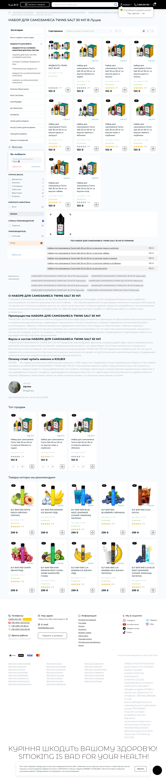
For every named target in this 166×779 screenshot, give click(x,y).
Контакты (82, 629)
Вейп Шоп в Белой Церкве (19, 664)
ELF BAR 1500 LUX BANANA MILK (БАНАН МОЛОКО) (112, 570)
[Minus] (13, 466)
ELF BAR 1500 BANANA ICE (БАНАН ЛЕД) (52, 511)
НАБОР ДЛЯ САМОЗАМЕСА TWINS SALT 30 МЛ (108, 12)
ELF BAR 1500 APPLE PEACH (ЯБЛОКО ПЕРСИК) (20, 513)
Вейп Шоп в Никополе (56, 669)
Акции (81, 645)
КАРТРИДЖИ (16, 102)
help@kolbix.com (46, 628)
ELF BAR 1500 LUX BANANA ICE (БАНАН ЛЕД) (81, 570)
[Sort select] (89, 31)
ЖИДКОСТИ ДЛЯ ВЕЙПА (23, 12)
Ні (143, 13)
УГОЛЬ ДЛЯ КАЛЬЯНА (19, 121)
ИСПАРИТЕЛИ (16, 108)
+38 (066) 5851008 (145, 695)
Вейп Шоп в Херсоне (93, 666)
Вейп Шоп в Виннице (17, 666)
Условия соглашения (87, 620)
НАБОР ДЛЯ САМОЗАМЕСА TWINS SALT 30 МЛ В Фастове (113, 290)
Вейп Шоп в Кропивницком (19, 684)
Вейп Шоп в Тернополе (56, 684)
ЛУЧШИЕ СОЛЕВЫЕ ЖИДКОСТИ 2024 (26, 63)
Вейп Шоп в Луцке (54, 664)
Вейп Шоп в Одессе (55, 672)
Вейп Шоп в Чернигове (94, 675)
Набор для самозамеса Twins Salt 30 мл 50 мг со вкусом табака (58, 187)
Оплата (81, 626)
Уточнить (35, 166)
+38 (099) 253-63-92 (20, 622)
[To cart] (68, 90)
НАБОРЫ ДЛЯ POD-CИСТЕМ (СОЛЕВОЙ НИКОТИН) (24, 56)
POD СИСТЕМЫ (16, 95)
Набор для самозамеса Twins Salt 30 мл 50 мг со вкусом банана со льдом (86, 71)
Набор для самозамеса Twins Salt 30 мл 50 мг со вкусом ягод (86, 187)
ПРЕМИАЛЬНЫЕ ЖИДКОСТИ (24, 69)
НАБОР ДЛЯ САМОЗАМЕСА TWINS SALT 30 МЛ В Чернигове (118, 276)
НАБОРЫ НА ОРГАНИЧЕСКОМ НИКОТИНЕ (25, 81)
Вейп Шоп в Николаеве (56, 666)
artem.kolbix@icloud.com (138, 702)
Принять (140, 769)
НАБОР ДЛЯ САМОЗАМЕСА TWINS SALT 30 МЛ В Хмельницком (59, 285)
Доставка (82, 623)
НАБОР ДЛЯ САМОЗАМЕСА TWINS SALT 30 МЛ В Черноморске (59, 276)
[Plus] (22, 466)
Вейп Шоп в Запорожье (18, 675)
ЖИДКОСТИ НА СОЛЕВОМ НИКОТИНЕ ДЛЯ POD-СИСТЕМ (61, 12)
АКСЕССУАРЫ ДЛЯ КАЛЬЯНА (22, 127)
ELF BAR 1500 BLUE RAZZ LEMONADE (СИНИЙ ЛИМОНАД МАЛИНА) (81, 514)
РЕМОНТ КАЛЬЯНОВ (19, 140)
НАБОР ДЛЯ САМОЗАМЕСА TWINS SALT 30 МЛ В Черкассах (116, 281)
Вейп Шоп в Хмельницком (96, 669)
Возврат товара (84, 633)
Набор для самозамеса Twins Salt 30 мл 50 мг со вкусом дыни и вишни (114, 71)
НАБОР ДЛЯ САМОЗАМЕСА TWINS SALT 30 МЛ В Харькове (57, 290)
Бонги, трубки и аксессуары (22, 37)
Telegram (151, 620)
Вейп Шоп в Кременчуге (18, 678)
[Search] (115, 4)
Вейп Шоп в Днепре (16, 669)
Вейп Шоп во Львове (93, 681)
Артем (27, 386)
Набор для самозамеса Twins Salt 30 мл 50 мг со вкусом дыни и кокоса (143, 71)
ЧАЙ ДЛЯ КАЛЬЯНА (18, 134)
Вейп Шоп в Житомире (18, 672)
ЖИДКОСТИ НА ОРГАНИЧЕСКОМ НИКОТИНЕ (26, 74)
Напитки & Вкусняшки (19, 89)
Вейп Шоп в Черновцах (94, 678)
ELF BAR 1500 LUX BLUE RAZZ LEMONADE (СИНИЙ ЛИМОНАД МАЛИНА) (143, 571)
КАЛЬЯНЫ (14, 115)
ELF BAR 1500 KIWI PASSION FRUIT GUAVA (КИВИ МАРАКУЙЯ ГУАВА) (52, 571)
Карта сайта (83, 636)
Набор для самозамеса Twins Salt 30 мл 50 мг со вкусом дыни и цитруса (58, 130)
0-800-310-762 (15, 619)
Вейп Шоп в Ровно (54, 678)
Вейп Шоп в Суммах (55, 681)
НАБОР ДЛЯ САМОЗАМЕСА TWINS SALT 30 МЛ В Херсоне (117, 285)
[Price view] (152, 31)
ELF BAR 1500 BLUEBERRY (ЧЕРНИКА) (113, 511)
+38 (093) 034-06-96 (20, 629)
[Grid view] (143, 31)
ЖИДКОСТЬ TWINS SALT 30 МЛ (58, 66)
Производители (85, 639)
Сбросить (17, 166)
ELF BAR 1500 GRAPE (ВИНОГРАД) (21, 569)
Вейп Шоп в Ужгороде (94, 664)
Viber (150, 624)
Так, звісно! (133, 13)
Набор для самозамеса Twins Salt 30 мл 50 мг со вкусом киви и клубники (114, 130)
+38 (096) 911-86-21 (20, 626)
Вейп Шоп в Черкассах (94, 672)
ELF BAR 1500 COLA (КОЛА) (141, 511)
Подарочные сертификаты (89, 642)
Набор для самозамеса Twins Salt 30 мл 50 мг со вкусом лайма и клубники (143, 130)
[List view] (148, 31)
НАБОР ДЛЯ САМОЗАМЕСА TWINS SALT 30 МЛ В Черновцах (58, 281)
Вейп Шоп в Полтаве (55, 675)
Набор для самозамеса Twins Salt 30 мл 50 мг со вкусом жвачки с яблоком (86, 130)
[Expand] (41, 37)
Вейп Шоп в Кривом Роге (19, 681)
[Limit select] (118, 31)
